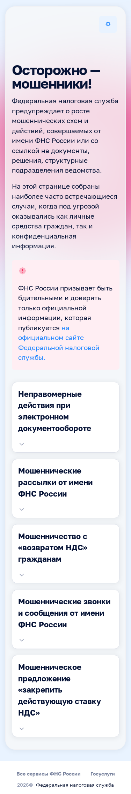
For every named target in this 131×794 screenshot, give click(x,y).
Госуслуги (102, 774)
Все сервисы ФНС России (48, 774)
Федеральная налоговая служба (75, 785)
